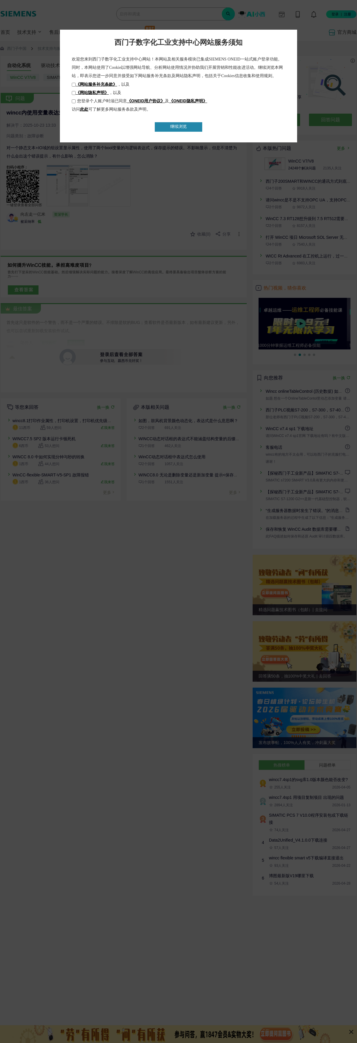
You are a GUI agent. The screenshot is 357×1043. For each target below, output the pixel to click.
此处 (84, 109)
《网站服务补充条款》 (96, 84)
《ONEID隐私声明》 (188, 100)
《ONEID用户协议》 (146, 100)
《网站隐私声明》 (92, 92)
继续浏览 (178, 126)
